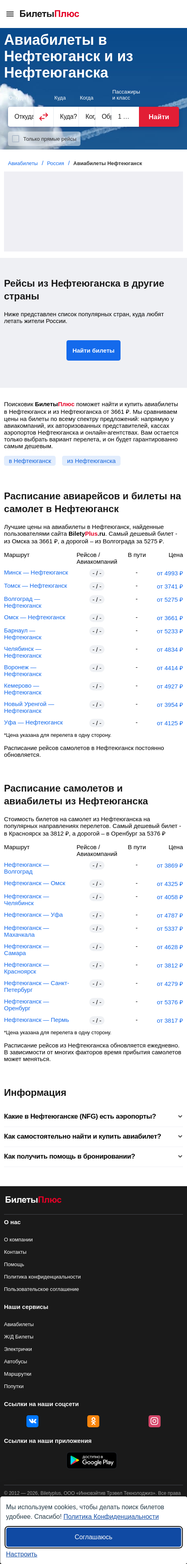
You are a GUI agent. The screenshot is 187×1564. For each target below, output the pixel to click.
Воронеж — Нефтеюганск (22, 670)
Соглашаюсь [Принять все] (93, 1537)
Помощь (14, 1264)
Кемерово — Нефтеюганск (22, 689)
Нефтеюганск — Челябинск (26, 899)
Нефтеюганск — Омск (34, 883)
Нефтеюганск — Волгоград (26, 868)
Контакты (15, 1252)
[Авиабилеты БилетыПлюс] (33, 1201)
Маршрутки (17, 1374)
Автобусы (15, 1362)
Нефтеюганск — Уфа (33, 914)
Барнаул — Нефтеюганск (22, 633)
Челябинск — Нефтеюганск (22, 652)
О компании (18, 1240)
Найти (159, 117)
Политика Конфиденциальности (111, 1516)
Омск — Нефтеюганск (34, 617)
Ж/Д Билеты (19, 1337)
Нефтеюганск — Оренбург (26, 1004)
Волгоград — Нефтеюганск (22, 602)
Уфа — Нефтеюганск (33, 722)
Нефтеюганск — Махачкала (26, 931)
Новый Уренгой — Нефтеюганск (29, 707)
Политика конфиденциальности (42, 1277)
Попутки (14, 1386)
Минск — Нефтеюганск (36, 572)
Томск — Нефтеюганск (35, 585)
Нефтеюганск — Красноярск (26, 968)
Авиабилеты (19, 1324)
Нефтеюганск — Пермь (36, 1019)
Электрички (18, 1349)
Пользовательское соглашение (41, 1289)
